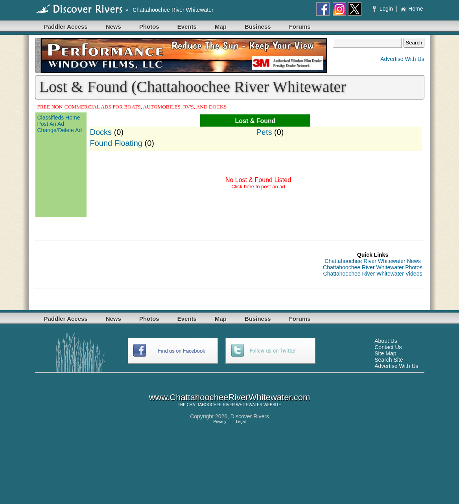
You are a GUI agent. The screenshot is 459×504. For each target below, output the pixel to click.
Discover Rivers (249, 416)
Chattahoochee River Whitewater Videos (372, 273)
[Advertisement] (178, 264)
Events (187, 26)
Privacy (219, 421)
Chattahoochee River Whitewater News (372, 261)
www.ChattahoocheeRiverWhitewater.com (229, 397)
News (113, 26)
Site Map (385, 353)
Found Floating (116, 143)
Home (411, 9)
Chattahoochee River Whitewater (173, 10)
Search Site (388, 360)
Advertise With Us (402, 59)
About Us (385, 341)
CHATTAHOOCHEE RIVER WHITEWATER (224, 405)
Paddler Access (66, 26)
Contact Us (388, 347)
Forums (300, 26)
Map (221, 26)
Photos (149, 26)
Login (383, 9)
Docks (101, 132)
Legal (240, 421)
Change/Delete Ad (59, 130)
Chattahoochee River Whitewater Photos (372, 267)
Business (258, 26)
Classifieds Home (58, 117)
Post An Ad (51, 124)
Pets (264, 132)
